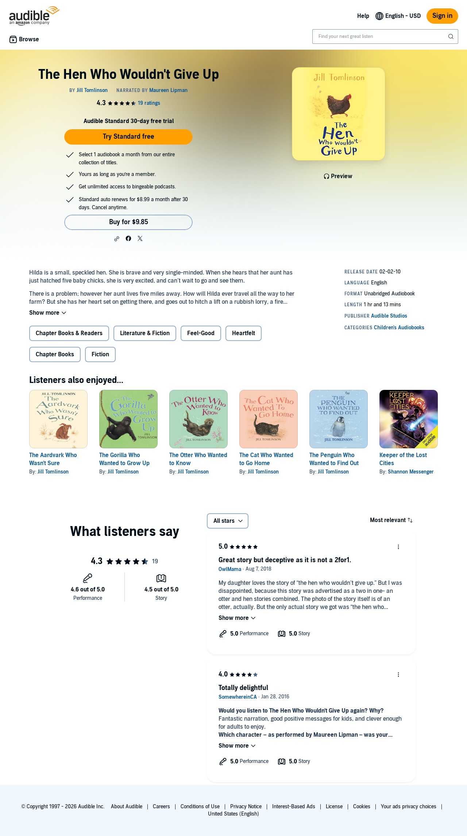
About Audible (126, 807)
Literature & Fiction (145, 333)
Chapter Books (55, 354)
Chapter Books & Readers (69, 333)
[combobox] (385, 36)
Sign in (442, 16)
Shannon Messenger (411, 472)
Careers (161, 807)
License (334, 807)
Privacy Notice (246, 807)
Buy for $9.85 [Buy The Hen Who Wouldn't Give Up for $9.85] (128, 222)
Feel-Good (201, 333)
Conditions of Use (200, 807)
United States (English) (233, 814)
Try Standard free (128, 137)
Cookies (361, 807)
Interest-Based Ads (293, 807)
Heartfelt (243, 333)
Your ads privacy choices (408, 807)
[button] (117, 239)
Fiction (100, 354)
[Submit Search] (451, 36)
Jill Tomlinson (53, 472)
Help (363, 16)
